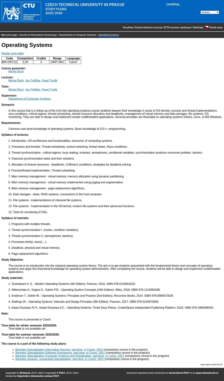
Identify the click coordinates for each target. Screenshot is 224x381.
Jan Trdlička (32, 80)
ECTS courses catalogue (177, 27)
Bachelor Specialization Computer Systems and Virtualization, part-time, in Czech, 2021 (69, 355)
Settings (198, 27)
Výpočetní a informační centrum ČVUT (38, 376)
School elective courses (148, 27)
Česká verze (214, 27)
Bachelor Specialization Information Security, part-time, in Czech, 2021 (59, 349)
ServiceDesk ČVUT (179, 372)
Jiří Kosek (24, 372)
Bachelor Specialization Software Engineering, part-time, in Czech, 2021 (60, 352)
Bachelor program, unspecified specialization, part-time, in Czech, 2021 (59, 359)
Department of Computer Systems (77, 34)
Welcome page (9, 34)
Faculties (128, 27)
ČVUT (62, 372)
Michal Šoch (16, 71)
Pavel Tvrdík (49, 80)
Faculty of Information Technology (38, 34)
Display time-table (12, 53)
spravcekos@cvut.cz (206, 372)
